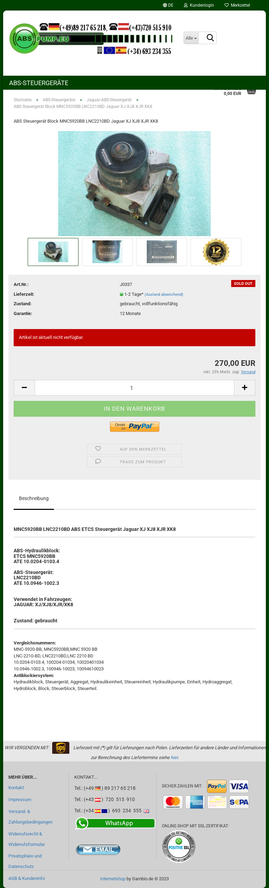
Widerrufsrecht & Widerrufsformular (26, 839)
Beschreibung (34, 498)
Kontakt (16, 787)
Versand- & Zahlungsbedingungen (30, 817)
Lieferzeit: (24, 294)
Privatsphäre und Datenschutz (25, 861)
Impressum (19, 799)
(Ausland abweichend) (164, 294)
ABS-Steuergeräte (38, 83)
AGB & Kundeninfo (26, 878)
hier (174, 757)
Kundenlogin (199, 5)
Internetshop (112, 878)
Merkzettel (237, 5)
